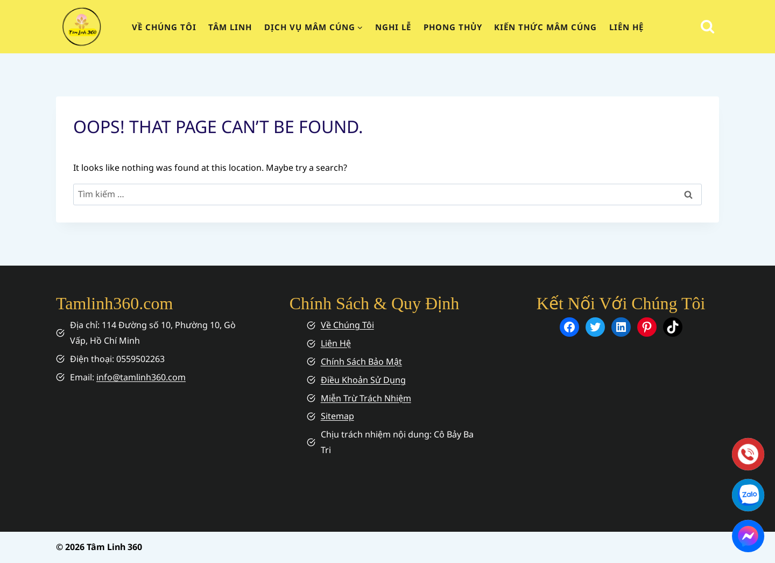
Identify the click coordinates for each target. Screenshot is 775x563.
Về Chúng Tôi (347, 325)
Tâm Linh (230, 27)
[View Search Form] (707, 26)
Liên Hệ (626, 27)
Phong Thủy (453, 27)
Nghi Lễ (393, 27)
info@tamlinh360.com (141, 377)
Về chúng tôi (164, 27)
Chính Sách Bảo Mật (361, 361)
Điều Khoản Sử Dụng (363, 380)
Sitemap (337, 416)
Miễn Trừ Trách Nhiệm (366, 398)
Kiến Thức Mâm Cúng (545, 27)
